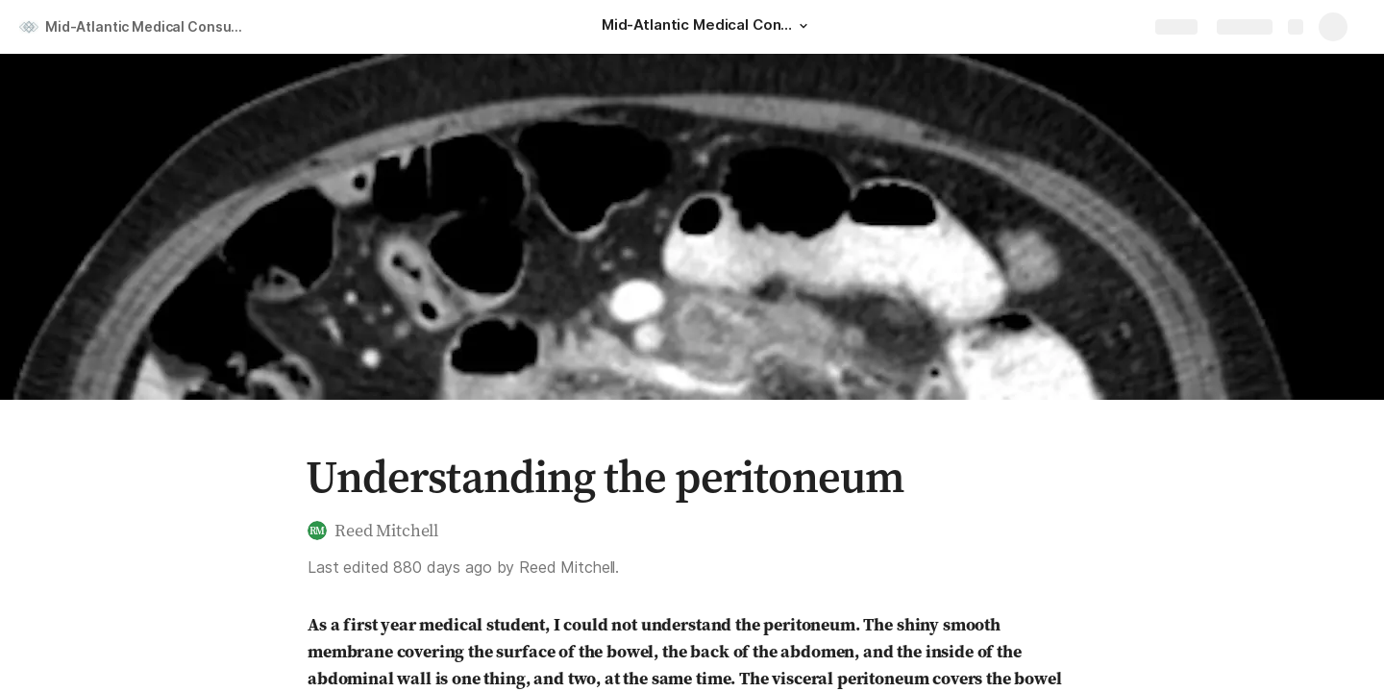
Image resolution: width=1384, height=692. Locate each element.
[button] (803, 26)
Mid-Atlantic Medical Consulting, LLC (147, 26)
